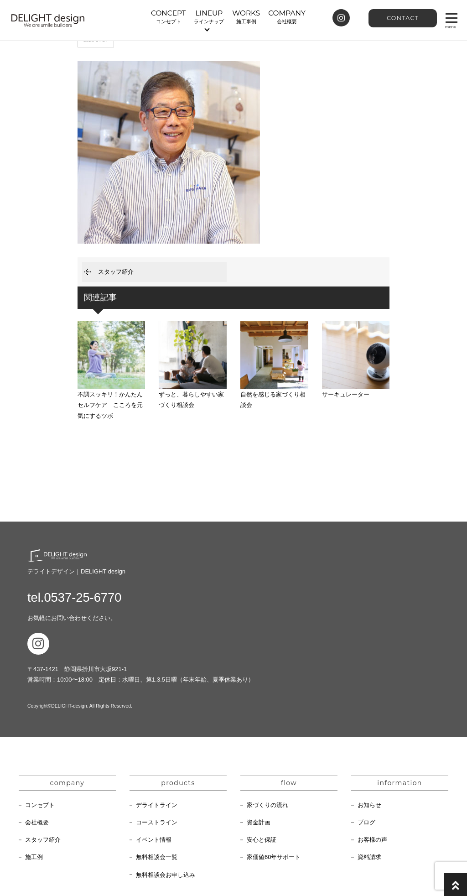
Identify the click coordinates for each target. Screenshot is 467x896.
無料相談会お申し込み (165, 874)
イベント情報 (153, 839)
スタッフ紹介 (116, 271)
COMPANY (286, 17)
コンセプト (40, 805)
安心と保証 (261, 839)
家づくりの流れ (267, 805)
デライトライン (156, 805)
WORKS (246, 17)
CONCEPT (168, 17)
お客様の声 (372, 839)
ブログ (366, 822)
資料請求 (369, 857)
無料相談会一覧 (156, 857)
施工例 (34, 857)
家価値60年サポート (274, 857)
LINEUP (209, 17)
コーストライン (156, 822)
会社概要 (37, 822)
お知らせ (369, 805)
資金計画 (258, 822)
